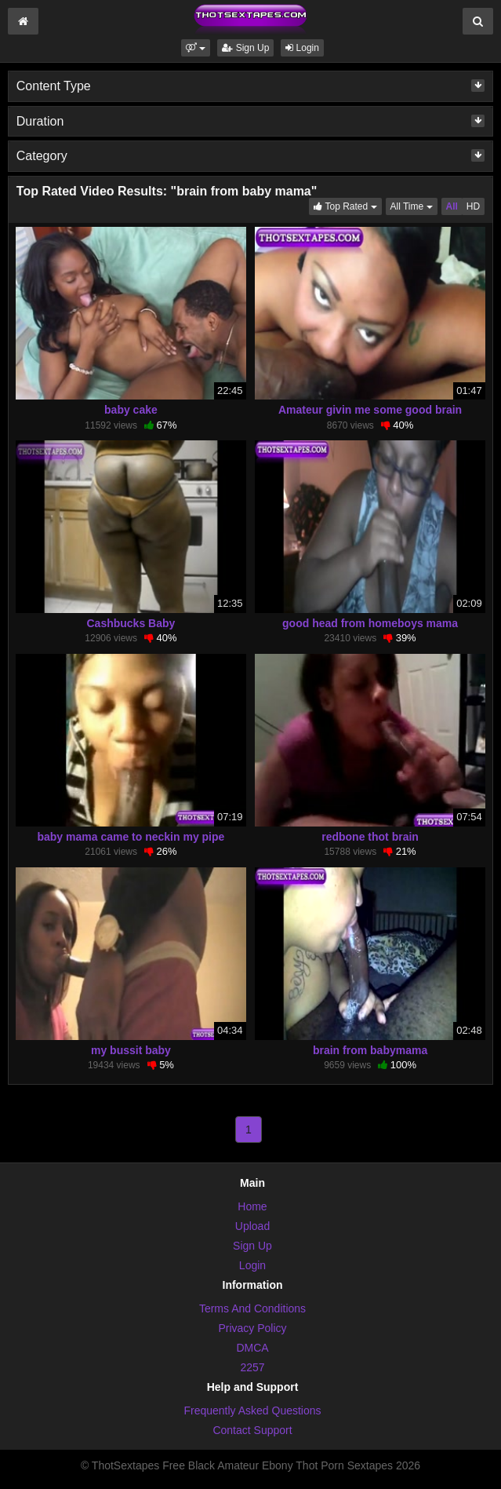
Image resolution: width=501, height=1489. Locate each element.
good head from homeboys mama (370, 623)
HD (473, 206)
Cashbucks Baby (131, 623)
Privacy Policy (252, 1328)
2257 (252, 1367)
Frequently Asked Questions (252, 1410)
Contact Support (252, 1430)
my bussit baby (131, 1050)
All (452, 206)
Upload (252, 1226)
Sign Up (245, 47)
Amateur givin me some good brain (370, 409)
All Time (413, 205)
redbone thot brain (370, 836)
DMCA (252, 1347)
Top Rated (347, 205)
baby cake (131, 409)
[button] (195, 48)
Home (252, 1206)
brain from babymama (370, 1050)
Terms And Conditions (252, 1308)
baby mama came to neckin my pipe (130, 836)
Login (302, 47)
